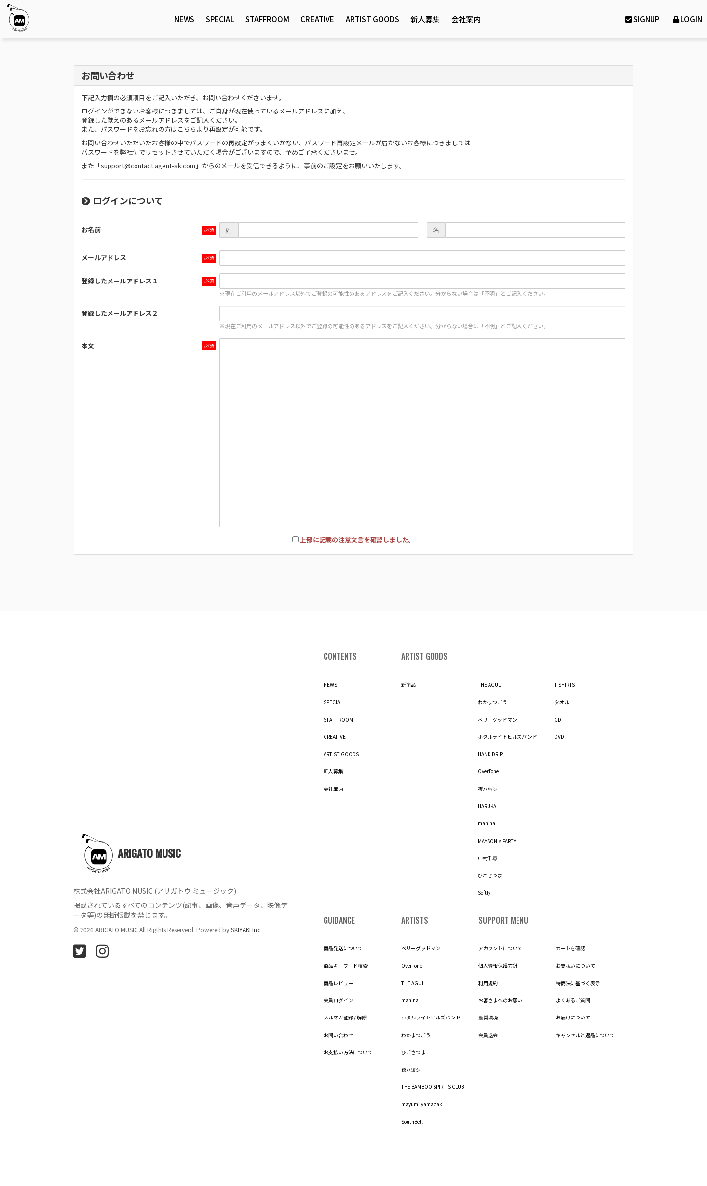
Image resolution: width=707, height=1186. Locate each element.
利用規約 (488, 983)
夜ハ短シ (487, 789)
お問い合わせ (338, 1035)
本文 (88, 345)
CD (557, 719)
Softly (484, 892)
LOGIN (686, 19)
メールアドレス (104, 257)
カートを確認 (570, 948)
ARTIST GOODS (372, 19)
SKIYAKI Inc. (246, 929)
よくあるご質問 (573, 1000)
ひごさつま (490, 875)
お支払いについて (575, 965)
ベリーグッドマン (497, 719)
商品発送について (343, 948)
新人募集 (425, 19)
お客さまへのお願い (500, 1000)
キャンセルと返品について (585, 1035)
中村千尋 (487, 858)
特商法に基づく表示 (578, 983)
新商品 (408, 684)
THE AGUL (489, 684)
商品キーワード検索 (346, 965)
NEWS (184, 19)
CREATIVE (317, 19)
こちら (186, 129)
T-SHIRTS (564, 684)
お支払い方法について (348, 1052)
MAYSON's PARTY (497, 841)
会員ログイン (338, 1000)
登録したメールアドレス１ (120, 280)
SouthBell (412, 1121)
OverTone (488, 771)
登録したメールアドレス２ (120, 313)
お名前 (91, 229)
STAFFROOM (267, 19)
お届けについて (573, 1017)
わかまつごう (492, 702)
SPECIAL (220, 19)
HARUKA (487, 806)
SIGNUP (641, 19)
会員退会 (488, 1035)
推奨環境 (488, 1017)
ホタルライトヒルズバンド (507, 737)
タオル (561, 702)
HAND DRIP (490, 754)
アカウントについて (500, 948)
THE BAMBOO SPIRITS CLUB (432, 1086)
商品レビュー (338, 983)
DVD (559, 737)
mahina (486, 823)
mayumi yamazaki (422, 1104)
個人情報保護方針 (497, 965)
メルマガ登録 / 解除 (345, 1017)
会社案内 (466, 19)
